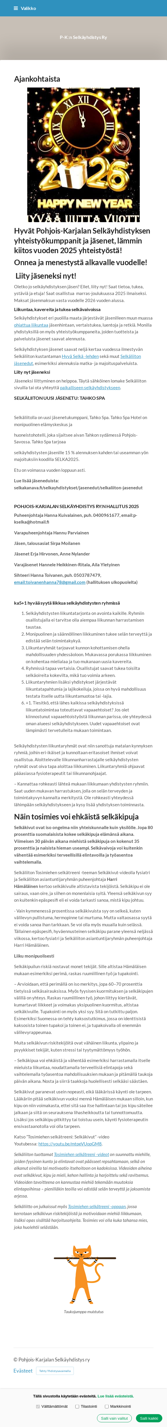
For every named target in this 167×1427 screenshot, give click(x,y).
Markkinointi (118, 1406)
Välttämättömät (52, 1406)
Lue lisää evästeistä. (116, 1396)
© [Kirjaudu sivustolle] (15, 1360)
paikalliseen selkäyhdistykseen (90, 387)
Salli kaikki (149, 1418)
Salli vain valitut (114, 1418)
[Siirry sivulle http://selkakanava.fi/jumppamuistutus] (83, 1273)
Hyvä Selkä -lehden (80, 356)
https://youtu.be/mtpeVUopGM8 (70, 1143)
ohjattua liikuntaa (31, 324)
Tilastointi (86, 1406)
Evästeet (23, 1370)
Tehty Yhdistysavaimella (55, 1371)
